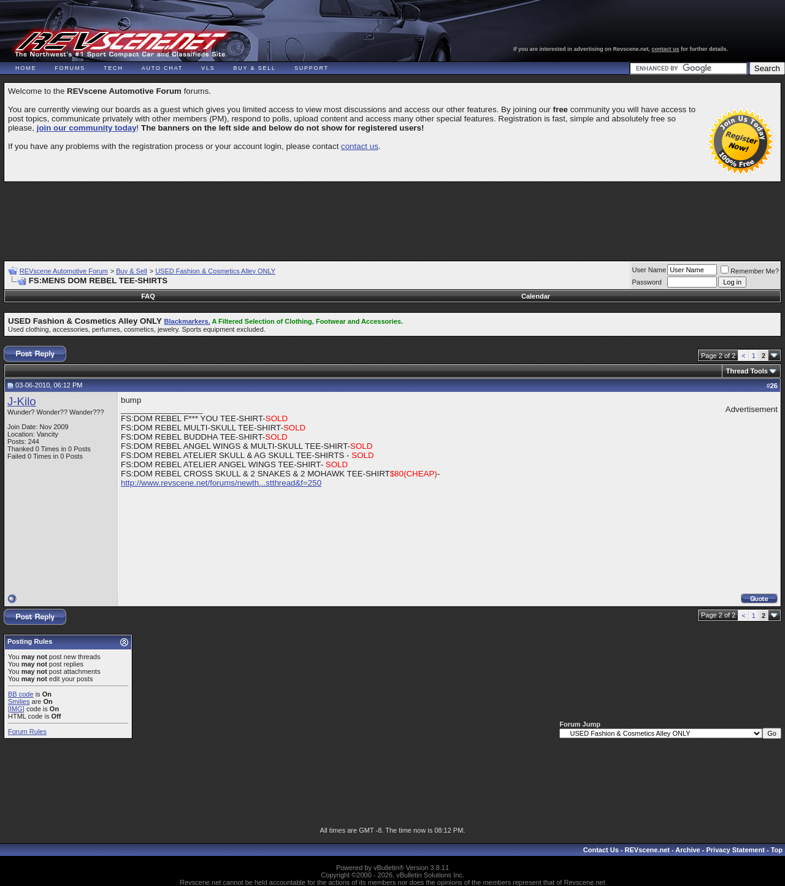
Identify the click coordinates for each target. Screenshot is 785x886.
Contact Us (601, 850)
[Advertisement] (392, 215)
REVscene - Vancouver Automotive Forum (120, 44)
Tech (113, 68)
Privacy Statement (735, 850)
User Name (649, 269)
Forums (70, 68)
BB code (21, 694)
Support (311, 68)
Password (647, 282)
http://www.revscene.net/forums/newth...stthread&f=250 (221, 482)
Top (777, 850)
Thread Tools (747, 371)
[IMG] (16, 708)
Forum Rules (27, 731)
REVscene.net (647, 850)
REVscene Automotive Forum (64, 271)
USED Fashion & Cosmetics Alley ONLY (215, 271)
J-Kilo (21, 401)
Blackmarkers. (187, 321)
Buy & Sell (255, 68)
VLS (208, 68)
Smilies (18, 701)
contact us (666, 49)
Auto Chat (162, 68)
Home (25, 68)
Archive (687, 850)
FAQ (148, 296)
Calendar (535, 296)
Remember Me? (750, 271)
